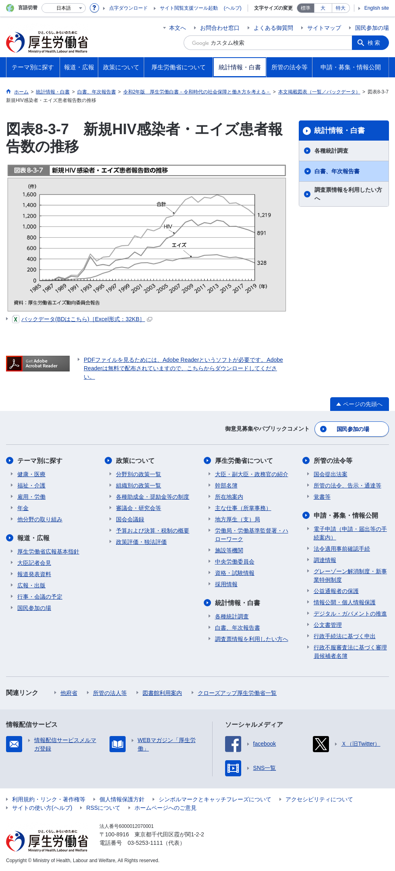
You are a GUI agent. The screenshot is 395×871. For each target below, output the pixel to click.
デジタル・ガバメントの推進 (350, 613)
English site (376, 8)
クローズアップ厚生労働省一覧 (237, 693)
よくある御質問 (273, 28)
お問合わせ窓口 (220, 28)
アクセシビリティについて (319, 799)
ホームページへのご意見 (165, 808)
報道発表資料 (34, 574)
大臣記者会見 (34, 563)
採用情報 (226, 584)
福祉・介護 (31, 485)
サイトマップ (324, 28)
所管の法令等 (333, 460)
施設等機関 (229, 550)
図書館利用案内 (162, 693)
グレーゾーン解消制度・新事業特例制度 (350, 575)
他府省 (68, 693)
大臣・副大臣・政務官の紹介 (251, 474)
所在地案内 (229, 497)
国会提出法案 (330, 474)
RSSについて (103, 808)
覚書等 (322, 497)
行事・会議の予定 (39, 596)
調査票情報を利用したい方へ (348, 194)
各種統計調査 (331, 150)
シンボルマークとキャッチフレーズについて (215, 799)
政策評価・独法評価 (141, 542)
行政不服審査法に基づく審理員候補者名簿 (350, 651)
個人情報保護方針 (122, 799)
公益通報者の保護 (336, 591)
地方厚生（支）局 (237, 519)
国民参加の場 (372, 28)
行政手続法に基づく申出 (345, 636)
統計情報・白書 (339, 131)
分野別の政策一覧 (138, 474)
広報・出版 (31, 585)
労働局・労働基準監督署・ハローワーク (251, 534)
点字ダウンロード (128, 8)
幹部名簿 (226, 485)
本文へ (177, 28)
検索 (374, 42)
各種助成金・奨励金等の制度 (152, 497)
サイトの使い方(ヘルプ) (42, 808)
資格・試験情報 (234, 573)
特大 (340, 8)
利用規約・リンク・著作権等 (48, 799)
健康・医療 (31, 474)
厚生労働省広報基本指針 (48, 551)
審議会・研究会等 (138, 508)
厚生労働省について (244, 460)
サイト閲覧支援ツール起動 (189, 8)
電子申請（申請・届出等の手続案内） (350, 533)
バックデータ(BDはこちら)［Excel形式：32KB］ (82, 319)
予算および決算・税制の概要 (152, 530)
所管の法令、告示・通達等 (347, 485)
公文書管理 (328, 625)
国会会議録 (130, 519)
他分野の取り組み (39, 519)
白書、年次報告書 (337, 171)
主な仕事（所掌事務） (243, 508)
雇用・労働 (31, 497)
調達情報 (325, 560)
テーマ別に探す (39, 460)
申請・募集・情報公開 (346, 515)
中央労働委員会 (234, 561)
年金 (23, 508)
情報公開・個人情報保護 (345, 602)
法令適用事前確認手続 (342, 548)
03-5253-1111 (145, 843)
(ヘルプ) (233, 8)
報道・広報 (33, 538)
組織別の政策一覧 (138, 485)
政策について (135, 460)
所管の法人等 (110, 693)
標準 (305, 8)
